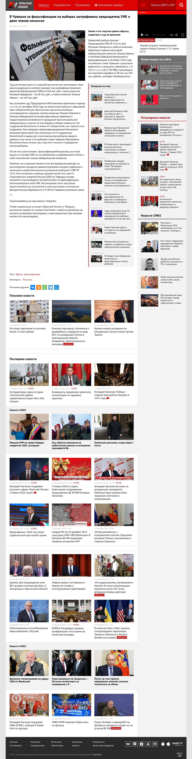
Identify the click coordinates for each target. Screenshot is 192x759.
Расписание (56, 742)
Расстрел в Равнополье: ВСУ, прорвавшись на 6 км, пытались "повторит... (171, 227)
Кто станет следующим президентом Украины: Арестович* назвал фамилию (172, 245)
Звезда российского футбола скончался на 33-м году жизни (171, 262)
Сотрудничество (37, 746)
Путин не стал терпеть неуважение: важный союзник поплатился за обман (111, 682)
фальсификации (32, 274)
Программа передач (109, 5)
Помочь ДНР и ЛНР (163, 5)
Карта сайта (97, 754)
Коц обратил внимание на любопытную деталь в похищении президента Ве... (71, 445)
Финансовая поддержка (103, 746)
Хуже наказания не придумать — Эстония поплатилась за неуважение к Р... (70, 682)
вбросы (19, 274)
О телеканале (16, 746)
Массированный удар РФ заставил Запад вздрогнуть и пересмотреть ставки (171, 299)
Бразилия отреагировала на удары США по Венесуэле (29, 680)
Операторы (35, 742)
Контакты (14, 742)
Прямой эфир (57, 746)
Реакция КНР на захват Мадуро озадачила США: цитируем (27, 444)
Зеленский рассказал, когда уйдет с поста (114, 444)
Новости (44, 5)
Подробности (62, 5)
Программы (82, 5)
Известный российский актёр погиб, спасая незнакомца (172, 280)
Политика (27, 279)
